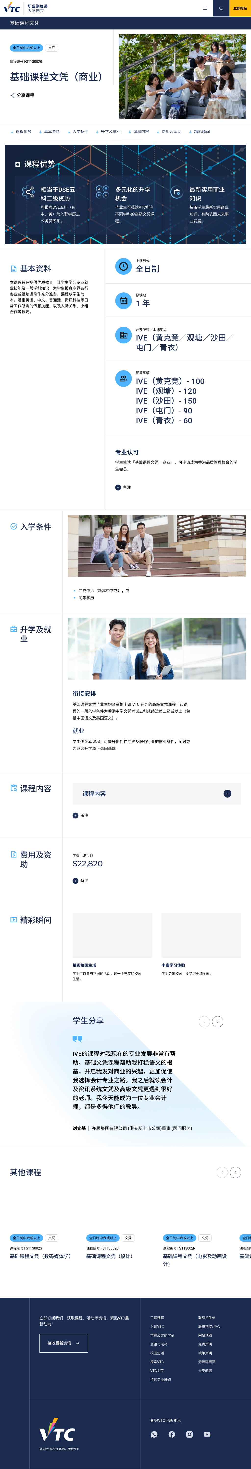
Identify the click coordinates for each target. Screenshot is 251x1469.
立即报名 (240, 8)
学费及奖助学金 (162, 1335)
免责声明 (205, 1344)
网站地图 (205, 1335)
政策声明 (205, 1353)
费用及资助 (168, 131)
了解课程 (157, 1318)
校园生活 (157, 1353)
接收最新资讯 (64, 1343)
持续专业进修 (160, 1380)
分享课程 (22, 95)
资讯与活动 (158, 1344)
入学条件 (77, 131)
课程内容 (138, 131)
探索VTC (157, 1362)
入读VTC (157, 1327)
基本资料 (49, 131)
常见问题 (205, 1371)
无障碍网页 (206, 1362)
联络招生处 (206, 1318)
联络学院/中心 (209, 1327)
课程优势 (20, 131)
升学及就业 (108, 131)
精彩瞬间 (199, 131)
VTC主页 (157, 1371)
